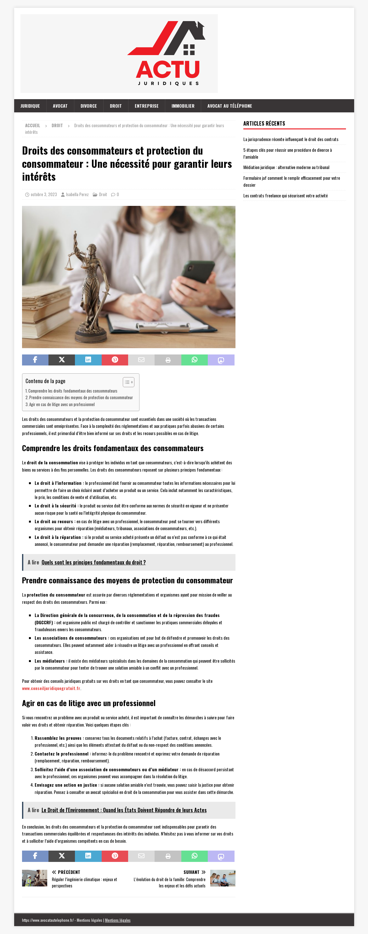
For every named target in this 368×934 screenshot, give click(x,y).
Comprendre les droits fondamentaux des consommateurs (72, 391)
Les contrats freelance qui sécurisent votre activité (285, 195)
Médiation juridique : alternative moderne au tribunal (286, 167)
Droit (116, 105)
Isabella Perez (77, 194)
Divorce (89, 105)
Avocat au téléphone (229, 105)
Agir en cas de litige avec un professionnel (62, 404)
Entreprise (147, 105)
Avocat (60, 105)
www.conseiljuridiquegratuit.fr (51, 688)
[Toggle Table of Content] (125, 382)
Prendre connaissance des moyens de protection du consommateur (81, 397)
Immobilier (183, 105)
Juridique (30, 105)
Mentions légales (118, 920)
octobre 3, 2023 (44, 194)
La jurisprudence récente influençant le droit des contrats (290, 139)
